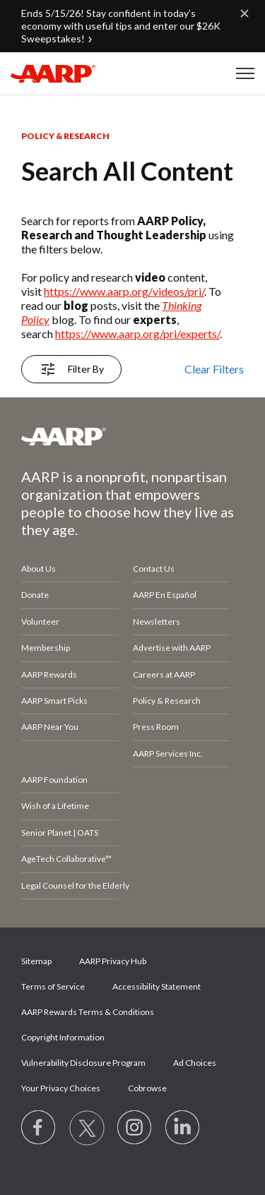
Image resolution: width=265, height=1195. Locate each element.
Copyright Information (63, 1037)
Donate (35, 594)
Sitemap (36, 961)
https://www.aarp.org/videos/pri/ (124, 291)
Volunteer (40, 621)
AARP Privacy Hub (112, 961)
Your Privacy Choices (60, 1088)
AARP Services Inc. (168, 753)
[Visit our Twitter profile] (87, 1128)
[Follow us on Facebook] (39, 1128)
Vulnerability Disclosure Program (83, 1062)
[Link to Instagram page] (135, 1128)
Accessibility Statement (156, 986)
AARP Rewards (49, 674)
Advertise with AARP (172, 647)
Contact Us (154, 568)
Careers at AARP (164, 674)
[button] (245, 73)
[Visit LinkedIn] (183, 1128)
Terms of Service (53, 986)
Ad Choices (194, 1062)
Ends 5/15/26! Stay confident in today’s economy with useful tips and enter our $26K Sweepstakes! (120, 25)
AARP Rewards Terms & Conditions (87, 1012)
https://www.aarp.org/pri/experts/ (137, 333)
